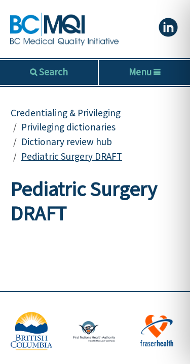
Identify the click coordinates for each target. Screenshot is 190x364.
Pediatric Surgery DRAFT (71, 157)
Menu (144, 72)
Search (52, 72)
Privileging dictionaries (68, 127)
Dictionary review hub (66, 142)
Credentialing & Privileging (66, 113)
